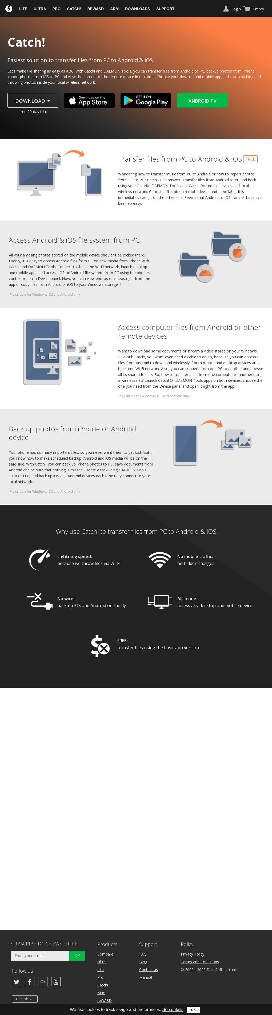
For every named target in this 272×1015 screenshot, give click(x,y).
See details (172, 1009)
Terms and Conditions (200, 961)
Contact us (148, 969)
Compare (105, 954)
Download (30, 100)
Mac (101, 992)
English (22, 999)
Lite (23, 9)
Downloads (137, 9)
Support (165, 9)
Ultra (40, 9)
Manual (145, 977)
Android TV (202, 101)
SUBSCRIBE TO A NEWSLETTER (44, 943)
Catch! (74, 9)
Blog (143, 961)
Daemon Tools (9, 9)
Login (236, 8)
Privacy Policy (192, 954)
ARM (114, 9)
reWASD (95, 9)
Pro (57, 9)
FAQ (143, 954)
